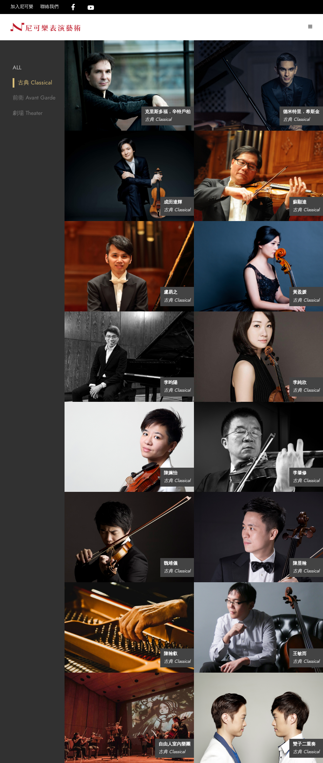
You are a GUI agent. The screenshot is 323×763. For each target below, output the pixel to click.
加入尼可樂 (22, 7)
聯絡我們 (49, 7)
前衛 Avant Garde (34, 98)
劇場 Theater (27, 113)
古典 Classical (35, 82)
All (17, 67)
